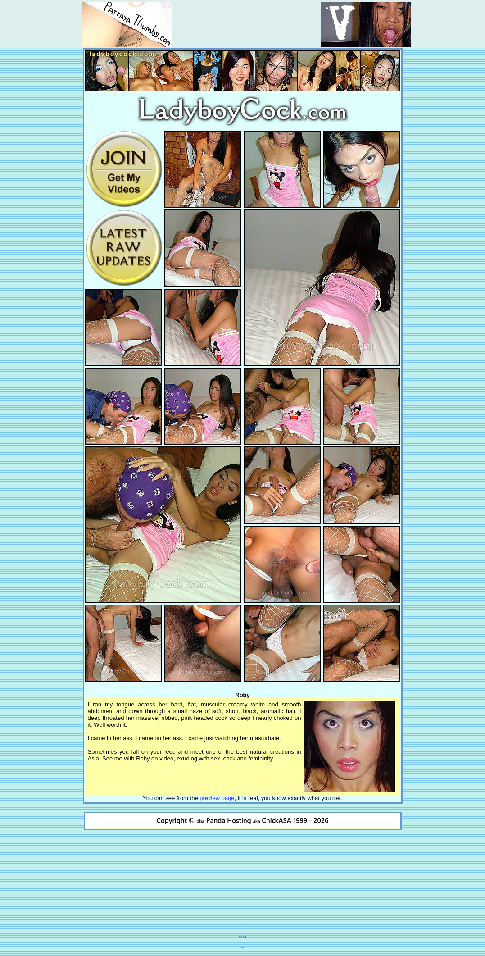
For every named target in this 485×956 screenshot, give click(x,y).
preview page (216, 798)
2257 (243, 937)
